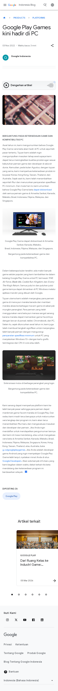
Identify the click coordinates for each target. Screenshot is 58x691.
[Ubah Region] (29, 680)
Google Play (11, 496)
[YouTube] (24, 620)
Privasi (8, 644)
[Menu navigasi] (5, 5)
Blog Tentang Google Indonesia (23, 661)
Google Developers (11, 461)
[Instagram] (7, 620)
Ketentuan (21, 644)
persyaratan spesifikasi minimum (18, 335)
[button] (52, 45)
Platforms (38, 17)
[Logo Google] (10, 635)
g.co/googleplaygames (13, 449)
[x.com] (16, 620)
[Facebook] (33, 620)
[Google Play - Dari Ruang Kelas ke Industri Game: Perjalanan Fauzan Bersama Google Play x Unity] (34, 558)
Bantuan (11, 672)
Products (19, 17)
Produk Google (36, 653)
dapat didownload (43, 189)
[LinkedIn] (42, 620)
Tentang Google (14, 653)
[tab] (12, 594)
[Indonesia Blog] (4, 17)
